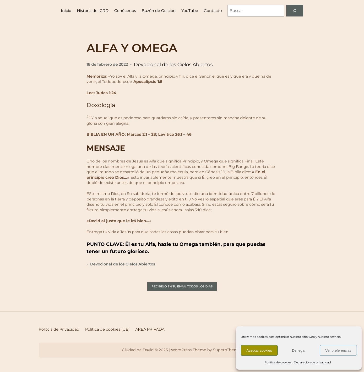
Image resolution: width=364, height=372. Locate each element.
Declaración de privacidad (312, 362)
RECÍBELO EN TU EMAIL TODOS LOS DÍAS (182, 286)
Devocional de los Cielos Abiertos (173, 64)
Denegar (299, 350)
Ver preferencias (338, 350)
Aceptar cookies (259, 350)
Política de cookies (278, 362)
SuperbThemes (227, 350)
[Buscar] (294, 10)
